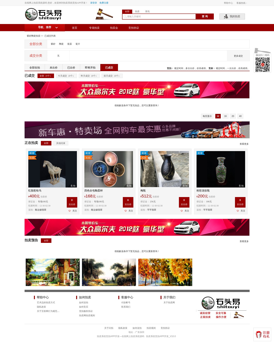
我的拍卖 (235, 16)
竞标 (211, 68)
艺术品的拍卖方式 (46, 302)
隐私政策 (41, 307)
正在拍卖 (31, 143)
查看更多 (244, 144)
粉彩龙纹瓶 (203, 190)
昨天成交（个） (89, 76)
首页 (74, 27)
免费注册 (103, 3)
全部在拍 (34, 67)
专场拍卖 (94, 27)
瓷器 (69, 44)
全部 (127, 11)
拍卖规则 (151, 328)
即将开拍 (90, 67)
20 (233, 116)
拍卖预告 (31, 240)
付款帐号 (125, 302)
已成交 (109, 67)
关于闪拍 (108, 328)
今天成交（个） (66, 76)
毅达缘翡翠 (40, 210)
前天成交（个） (112, 76)
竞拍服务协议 (86, 311)
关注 (74, 210)
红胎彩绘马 (34, 190)
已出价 (71, 67)
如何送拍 (83, 302)
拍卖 (137, 11)
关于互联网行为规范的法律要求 (52, 311)
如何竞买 (83, 307)
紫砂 (53, 44)
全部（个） (46, 76)
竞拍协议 (133, 27)
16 (225, 116)
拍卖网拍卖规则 (87, 315)
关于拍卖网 (169, 302)
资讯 (147, 11)
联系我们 (125, 307)
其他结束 (60, 143)
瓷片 (78, 44)
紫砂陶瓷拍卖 (33, 36)
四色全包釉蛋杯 (93, 190)
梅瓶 (143, 190)
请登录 (93, 3)
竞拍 (169, 68)
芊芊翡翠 (151, 210)
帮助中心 (228, 3)
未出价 (54, 67)
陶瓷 (61, 44)
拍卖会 (114, 27)
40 (240, 116)
